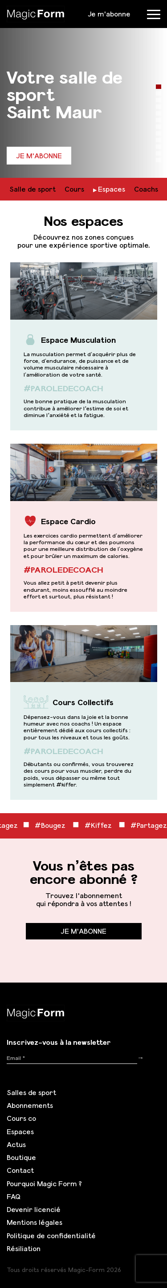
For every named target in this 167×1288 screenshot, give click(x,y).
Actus (16, 1144)
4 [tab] (158, 106)
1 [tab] (158, 86)
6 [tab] (158, 120)
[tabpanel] (83, 89)
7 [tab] (158, 126)
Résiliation (24, 1248)
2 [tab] (158, 93)
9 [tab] (158, 140)
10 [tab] (158, 146)
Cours (74, 189)
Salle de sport (32, 189)
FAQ (13, 1196)
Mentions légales (34, 1222)
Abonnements (30, 1105)
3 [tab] (158, 100)
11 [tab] (158, 153)
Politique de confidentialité (51, 1236)
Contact (20, 1170)
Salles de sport (31, 1092)
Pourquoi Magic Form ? (44, 1184)
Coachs (146, 189)
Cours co (21, 1118)
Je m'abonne (109, 14)
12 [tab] (158, 160)
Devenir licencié (34, 1209)
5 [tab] (158, 113)
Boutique (21, 1157)
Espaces (111, 189)
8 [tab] (158, 133)
